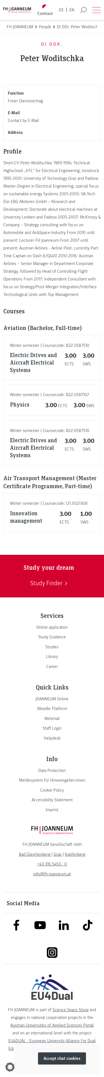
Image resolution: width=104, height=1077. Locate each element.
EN (71, 10)
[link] (52, 627)
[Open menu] (96, 10)
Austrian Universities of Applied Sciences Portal (52, 1025)
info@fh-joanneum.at (52, 874)
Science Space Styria (70, 1010)
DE (61, 10)
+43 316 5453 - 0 (52, 864)
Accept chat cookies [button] (62, 1059)
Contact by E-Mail (23, 120)
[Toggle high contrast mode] (45, 10)
